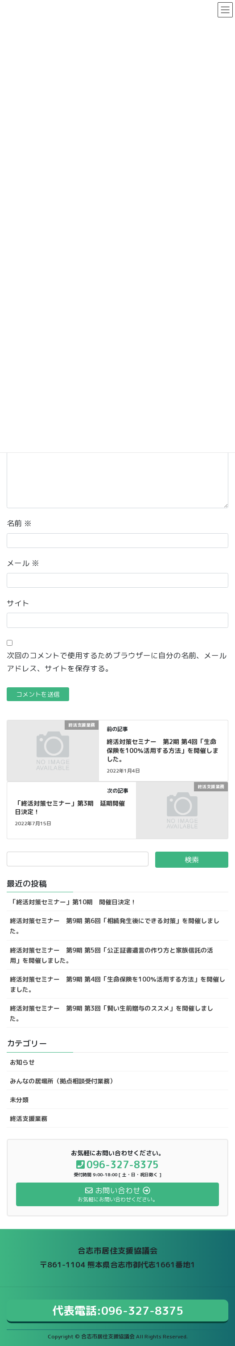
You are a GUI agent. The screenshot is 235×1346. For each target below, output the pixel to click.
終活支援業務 (28, 1118)
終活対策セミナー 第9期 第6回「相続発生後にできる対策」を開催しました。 (114, 925)
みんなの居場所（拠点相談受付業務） (63, 1081)
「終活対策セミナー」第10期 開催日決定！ (73, 902)
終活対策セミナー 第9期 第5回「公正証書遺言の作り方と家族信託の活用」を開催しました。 (111, 955)
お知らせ (22, 1062)
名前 (19, 523)
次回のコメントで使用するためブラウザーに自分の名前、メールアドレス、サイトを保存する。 (117, 661)
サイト (18, 603)
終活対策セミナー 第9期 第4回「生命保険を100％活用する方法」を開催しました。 (117, 984)
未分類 (19, 1099)
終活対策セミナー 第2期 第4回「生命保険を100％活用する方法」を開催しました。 (163, 750)
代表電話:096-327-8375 (117, 1310)
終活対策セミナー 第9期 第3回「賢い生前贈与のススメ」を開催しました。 (111, 1013)
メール (23, 563)
